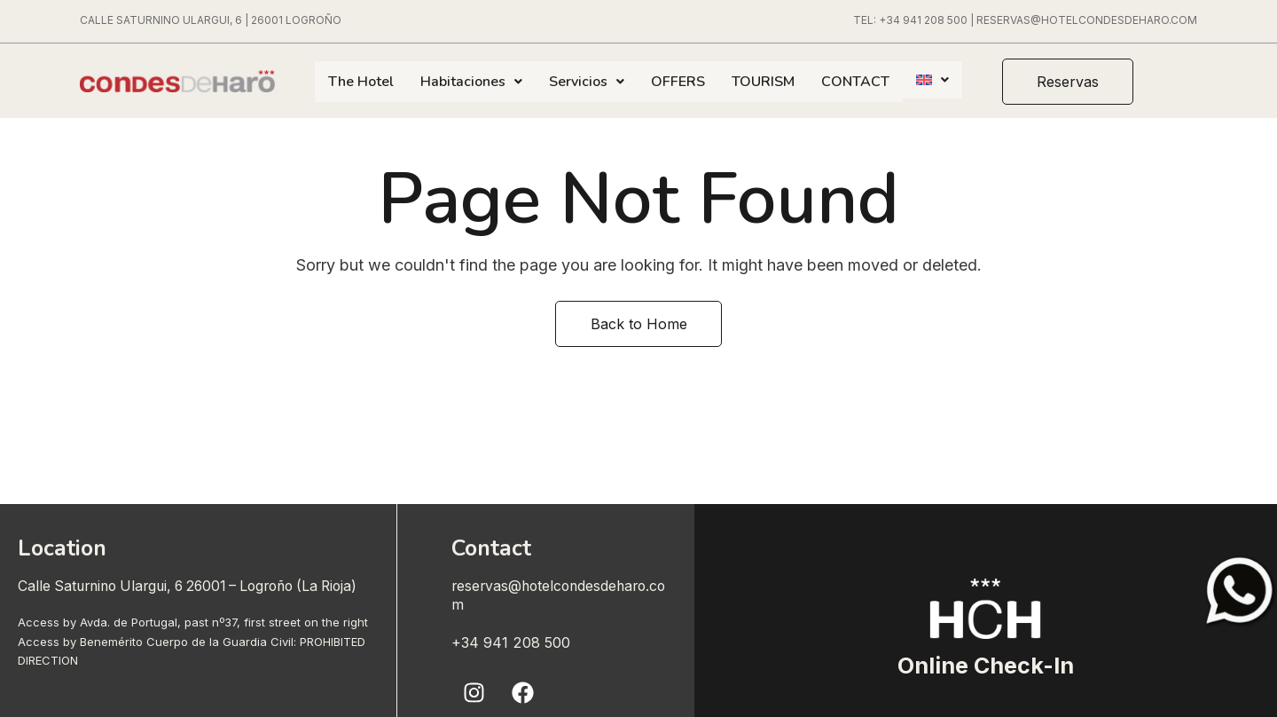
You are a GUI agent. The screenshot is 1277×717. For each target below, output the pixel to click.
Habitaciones (471, 81)
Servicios (586, 81)
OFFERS (678, 81)
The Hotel (361, 81)
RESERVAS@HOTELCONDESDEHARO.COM (1086, 20)
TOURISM (763, 81)
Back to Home (639, 324)
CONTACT (855, 81)
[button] (1076, 82)
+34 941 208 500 (923, 20)
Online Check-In (985, 664)
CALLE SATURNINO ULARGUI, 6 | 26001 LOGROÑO (210, 20)
